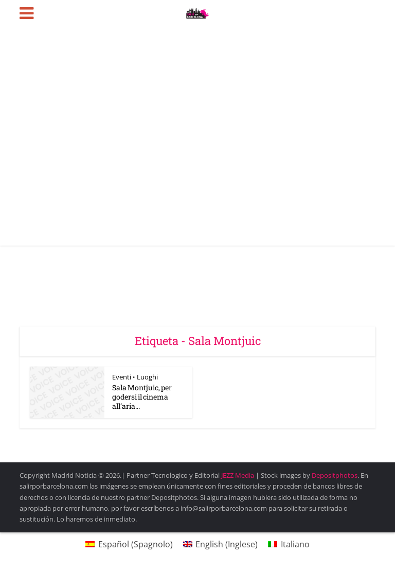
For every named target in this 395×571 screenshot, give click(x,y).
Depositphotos (334, 475)
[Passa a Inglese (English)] (220, 544)
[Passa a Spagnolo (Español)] (128, 544)
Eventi (121, 377)
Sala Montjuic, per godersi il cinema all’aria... (142, 397)
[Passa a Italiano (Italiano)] (288, 544)
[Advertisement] (197, 168)
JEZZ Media (238, 475)
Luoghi (147, 377)
